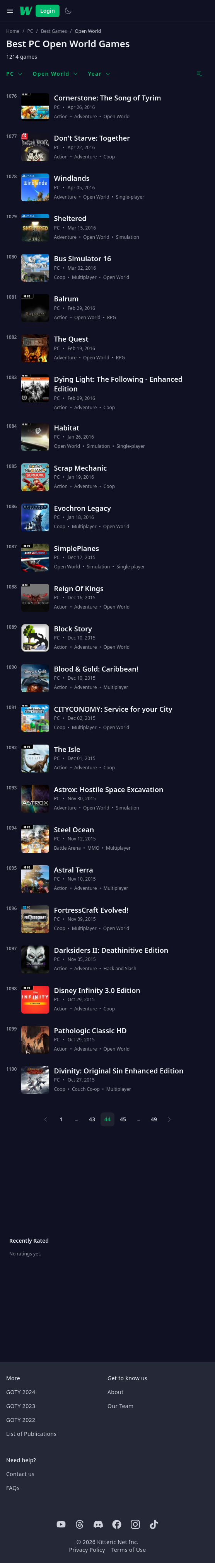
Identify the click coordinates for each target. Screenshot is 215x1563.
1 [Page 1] (61, 1119)
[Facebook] (116, 1524)
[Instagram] (135, 1524)
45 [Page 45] (123, 1119)
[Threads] (79, 1524)
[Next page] (169, 1119)
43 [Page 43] (92, 1119)
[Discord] (98, 1524)
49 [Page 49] (154, 1119)
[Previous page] (46, 1119)
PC (30, 31)
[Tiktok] (154, 1524)
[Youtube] (61, 1524)
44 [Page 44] (107, 1119)
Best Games (54, 31)
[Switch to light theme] (68, 11)
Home (12, 31)
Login (47, 10)
